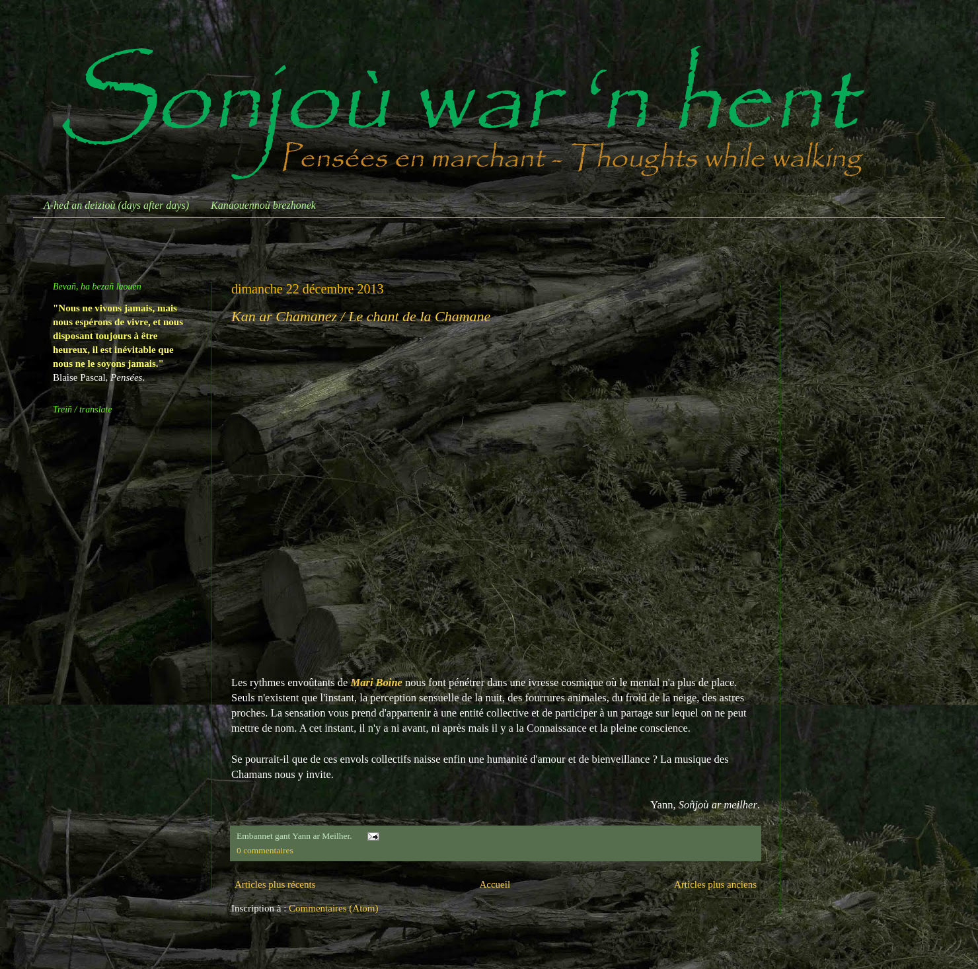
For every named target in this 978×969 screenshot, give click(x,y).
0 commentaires (265, 850)
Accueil (494, 884)
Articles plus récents (275, 884)
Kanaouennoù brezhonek (263, 205)
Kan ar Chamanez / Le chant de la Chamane (360, 316)
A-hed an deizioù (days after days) (116, 205)
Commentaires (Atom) (333, 908)
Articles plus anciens (715, 884)
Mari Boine (376, 682)
